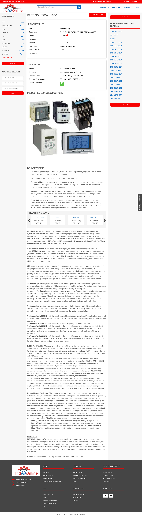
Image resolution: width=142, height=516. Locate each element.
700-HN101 (57, 217)
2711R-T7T (114, 35)
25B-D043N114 (116, 67)
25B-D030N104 (116, 74)
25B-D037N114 (116, 70)
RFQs (74, 482)
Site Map (75, 500)
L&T (3, 40)
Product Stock (77, 472)
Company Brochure (79, 494)
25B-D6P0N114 (116, 42)
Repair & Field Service (50, 500)
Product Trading (48, 475)
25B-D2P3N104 (116, 60)
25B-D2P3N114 (116, 56)
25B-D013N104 (116, 85)
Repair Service (47, 478)
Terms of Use (77, 497)
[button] (32, 219)
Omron (4, 47)
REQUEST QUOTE (97, 15)
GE (3, 36)
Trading (45, 497)
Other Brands (7, 57)
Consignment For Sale (80, 475)
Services (116, 8)
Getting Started (48, 494)
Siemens (5, 54)
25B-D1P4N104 (116, 63)
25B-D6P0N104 (116, 46)
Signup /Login (107, 472)
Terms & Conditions (109, 478)
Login (136, 8)
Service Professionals (80, 478)
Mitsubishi (6, 43)
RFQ (44, 507)
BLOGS (127, 8)
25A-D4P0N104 (116, 99)
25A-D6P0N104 (116, 95)
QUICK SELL (125, 17)
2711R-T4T (114, 39)
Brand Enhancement (49, 504)
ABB (3, 22)
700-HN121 (95, 217)
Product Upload (108, 475)
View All (13, 63)
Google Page (18, 485)
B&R (3, 29)
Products (104, 8)
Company (46, 472)
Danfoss (5, 33)
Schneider (6, 50)
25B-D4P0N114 (116, 49)
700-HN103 (76, 217)
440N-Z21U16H (116, 32)
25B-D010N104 (116, 88)
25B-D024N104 (116, 78)
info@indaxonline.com (103, 2)
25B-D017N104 (116, 81)
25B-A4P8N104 (116, 92)
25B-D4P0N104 (116, 53)
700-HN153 (39, 217)
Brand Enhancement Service (52, 482)
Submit (12, 93)
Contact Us (106, 482)
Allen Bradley (7, 26)
